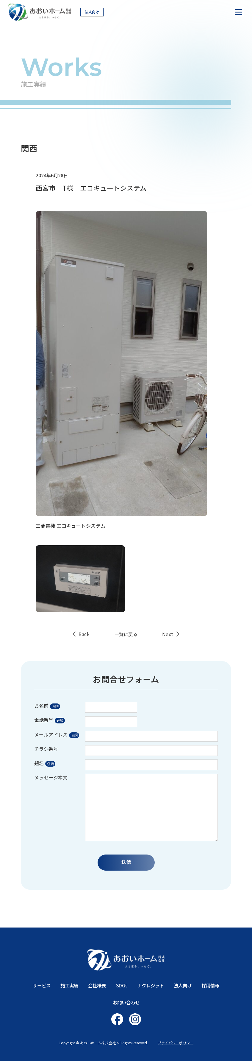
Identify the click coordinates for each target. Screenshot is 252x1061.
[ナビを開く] (239, 12)
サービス (42, 985)
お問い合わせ (126, 1002)
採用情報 (210, 985)
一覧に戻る (126, 634)
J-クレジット (150, 985)
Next (167, 634)
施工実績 (69, 985)
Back (84, 634)
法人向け (92, 11)
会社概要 (97, 985)
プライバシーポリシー (175, 1042)
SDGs (122, 985)
